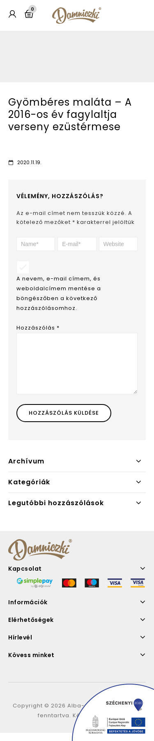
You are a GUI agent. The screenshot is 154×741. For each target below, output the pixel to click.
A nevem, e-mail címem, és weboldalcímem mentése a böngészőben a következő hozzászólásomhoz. (58, 293)
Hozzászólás (38, 328)
